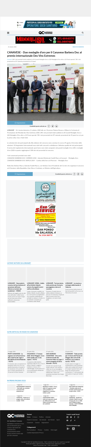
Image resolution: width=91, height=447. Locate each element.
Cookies (46, 430)
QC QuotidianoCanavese (37, 442)
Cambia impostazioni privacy (35, 432)
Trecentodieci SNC (42, 445)
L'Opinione (30, 422)
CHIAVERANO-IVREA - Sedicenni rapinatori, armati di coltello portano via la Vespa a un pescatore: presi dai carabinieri (50, 400)
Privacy (40, 430)
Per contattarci (31, 430)
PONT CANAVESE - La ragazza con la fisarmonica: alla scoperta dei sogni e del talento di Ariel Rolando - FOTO (16, 357)
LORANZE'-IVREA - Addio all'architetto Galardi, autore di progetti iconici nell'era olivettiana (35, 286)
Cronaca (34, 417)
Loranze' (9, 59)
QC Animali (42, 419)
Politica (41, 417)
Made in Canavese (78, 47)
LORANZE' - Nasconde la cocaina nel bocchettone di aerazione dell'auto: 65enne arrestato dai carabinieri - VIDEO (16, 287)
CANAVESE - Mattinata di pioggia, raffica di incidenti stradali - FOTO (23, 399)
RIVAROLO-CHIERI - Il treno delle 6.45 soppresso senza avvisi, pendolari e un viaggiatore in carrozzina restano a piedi (50, 390)
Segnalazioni (45, 422)
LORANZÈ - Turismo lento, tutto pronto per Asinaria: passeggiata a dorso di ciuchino (55, 286)
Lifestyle (48, 417)
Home (28, 417)
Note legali (54, 430)
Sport (58, 419)
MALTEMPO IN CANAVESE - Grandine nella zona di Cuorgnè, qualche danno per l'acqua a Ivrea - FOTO (76, 389)
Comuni (37, 422)
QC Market (51, 419)
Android (15, 435)
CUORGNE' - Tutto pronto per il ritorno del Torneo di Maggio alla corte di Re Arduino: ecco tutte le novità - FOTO (73, 357)
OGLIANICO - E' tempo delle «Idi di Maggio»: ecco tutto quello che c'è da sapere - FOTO (35, 356)
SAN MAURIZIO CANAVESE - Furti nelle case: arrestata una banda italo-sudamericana (23, 389)
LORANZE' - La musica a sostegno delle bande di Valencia (73, 285)
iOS (10, 435)
